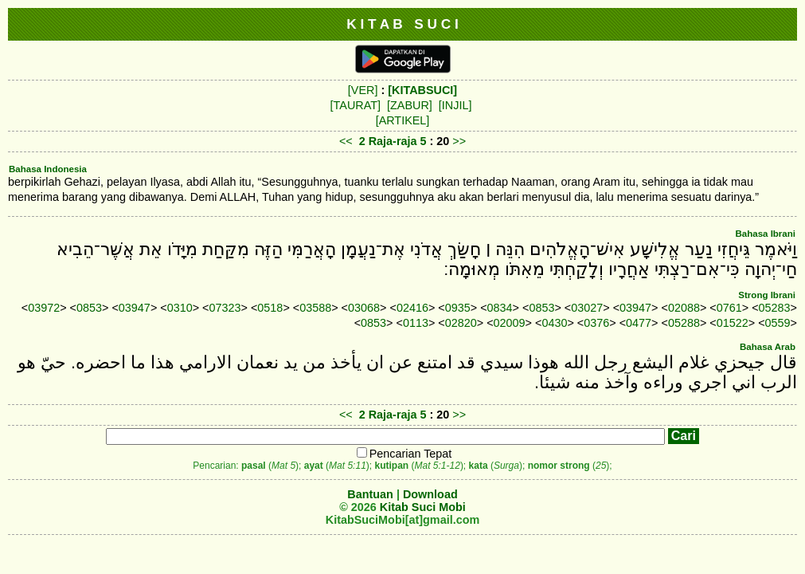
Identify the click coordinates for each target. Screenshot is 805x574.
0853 (89, 307)
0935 (458, 307)
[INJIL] (455, 105)
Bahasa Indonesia (48, 169)
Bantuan (370, 494)
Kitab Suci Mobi (423, 507)
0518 (270, 307)
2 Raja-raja (388, 141)
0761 (729, 307)
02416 (412, 307)
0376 (596, 322)
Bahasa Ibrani (765, 233)
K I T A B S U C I (402, 24)
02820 (461, 322)
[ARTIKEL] (403, 120)
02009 (510, 322)
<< (346, 141)
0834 (500, 307)
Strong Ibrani (766, 295)
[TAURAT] (355, 105)
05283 (775, 307)
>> (459, 141)
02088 (684, 307)
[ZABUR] (409, 105)
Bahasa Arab (767, 347)
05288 (684, 322)
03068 (364, 307)
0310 (180, 307)
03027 (587, 307)
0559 (778, 322)
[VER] (363, 90)
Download (430, 494)
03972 (44, 307)
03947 (134, 307)
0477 (638, 322)
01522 (732, 322)
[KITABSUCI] (422, 90)
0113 (415, 322)
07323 (225, 307)
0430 (554, 322)
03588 (315, 307)
